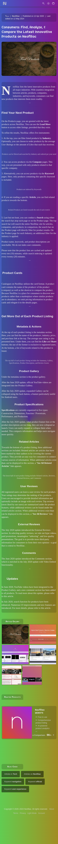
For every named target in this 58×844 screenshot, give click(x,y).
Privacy (23, 813)
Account (41, 813)
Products (12, 121)
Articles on (32, 774)
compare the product (43, 290)
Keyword (12, 782)
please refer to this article (39, 608)
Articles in (10, 774)
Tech (7, 16)
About (51, 809)
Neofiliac (16, 16)
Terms (15, 813)
